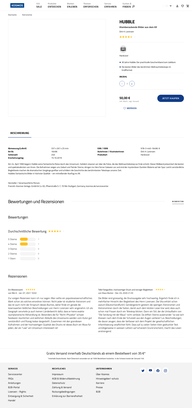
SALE (39, 6)
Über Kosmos (102, 374)
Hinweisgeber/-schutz (107, 378)
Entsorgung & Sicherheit (20, 396)
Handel (11, 400)
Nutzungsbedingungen (63, 391)
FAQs (10, 378)
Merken (130, 108)
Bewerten (178, 201)
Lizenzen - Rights (17, 391)
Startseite (12, 14)
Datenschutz (58, 383)
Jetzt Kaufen (170, 98)
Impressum (57, 374)
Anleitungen (14, 383)
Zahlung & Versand (61, 387)
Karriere (100, 383)
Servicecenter (15, 374)
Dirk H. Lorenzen (126, 31)
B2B (98, 391)
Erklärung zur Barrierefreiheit (67, 396)
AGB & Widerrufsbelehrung (66, 378)
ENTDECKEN (54, 6)
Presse (99, 387)
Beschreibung (19, 133)
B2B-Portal (14, 387)
